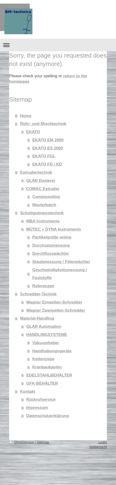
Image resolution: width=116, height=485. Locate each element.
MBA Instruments (43, 221)
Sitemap (43, 442)
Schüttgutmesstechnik (42, 213)
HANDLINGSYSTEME (46, 334)
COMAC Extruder (42, 188)
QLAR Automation (43, 326)
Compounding (46, 196)
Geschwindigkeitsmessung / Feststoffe (59, 274)
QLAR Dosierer (40, 180)
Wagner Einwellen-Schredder (54, 302)
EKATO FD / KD (47, 164)
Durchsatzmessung (51, 245)
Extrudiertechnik (36, 172)
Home (26, 116)
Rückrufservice (41, 399)
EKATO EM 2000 (48, 140)
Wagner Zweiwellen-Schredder (55, 310)
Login (103, 442)
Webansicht (98, 447)
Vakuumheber (45, 343)
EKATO (33, 132)
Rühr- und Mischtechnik (43, 123)
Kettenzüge (43, 359)
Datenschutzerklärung (47, 415)
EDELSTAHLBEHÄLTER (49, 375)
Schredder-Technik (38, 294)
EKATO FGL (43, 156)
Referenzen (43, 286)
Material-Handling (37, 318)
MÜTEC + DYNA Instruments (53, 229)
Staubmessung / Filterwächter (61, 261)
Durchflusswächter (50, 253)
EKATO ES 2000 (47, 148)
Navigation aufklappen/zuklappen (58, 45)
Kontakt (27, 391)
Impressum (37, 407)
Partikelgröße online (51, 237)
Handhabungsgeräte (51, 351)
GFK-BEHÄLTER (42, 383)
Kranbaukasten (47, 367)
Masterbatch (44, 205)
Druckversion (22, 442)
